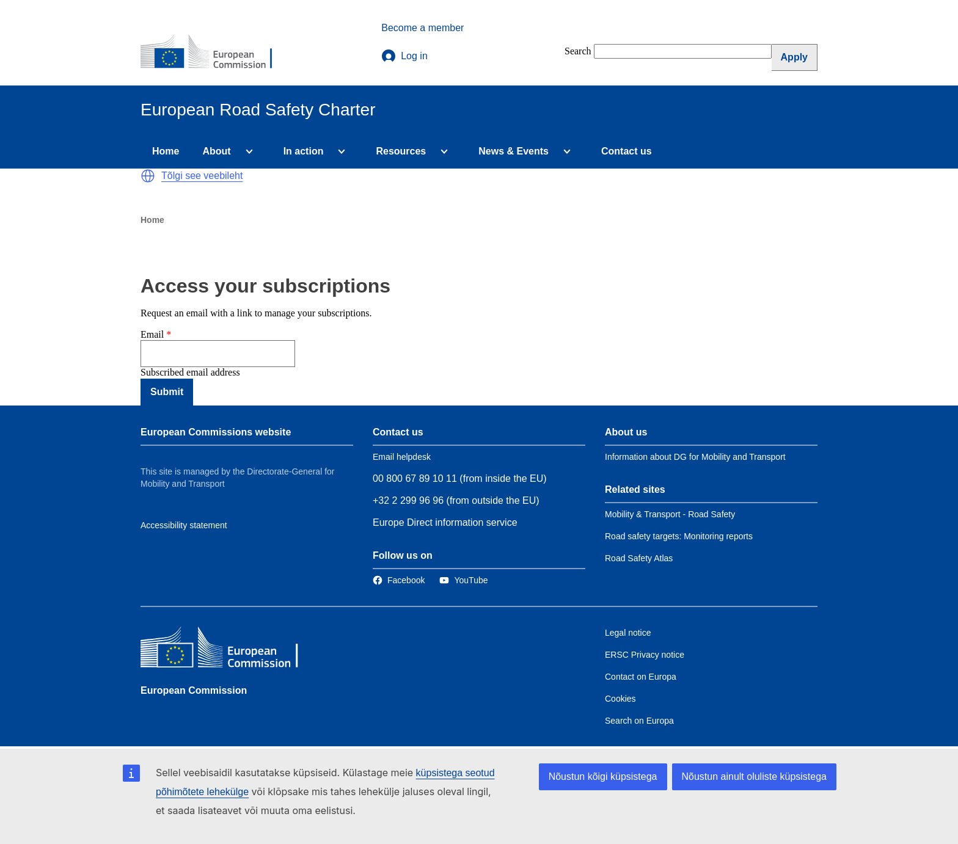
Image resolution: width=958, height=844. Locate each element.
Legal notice (628, 633)
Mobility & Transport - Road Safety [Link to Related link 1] (670, 514)
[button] (148, 176)
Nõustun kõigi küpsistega (603, 776)
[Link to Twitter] (463, 580)
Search (578, 51)
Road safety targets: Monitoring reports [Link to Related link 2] (679, 536)
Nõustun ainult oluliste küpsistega (754, 776)
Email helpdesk (402, 457)
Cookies (620, 699)
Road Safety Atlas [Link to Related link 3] (639, 558)
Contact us (626, 151)
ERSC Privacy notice (644, 655)
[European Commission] (214, 52)
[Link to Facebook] (399, 580)
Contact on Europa (640, 677)
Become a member (422, 28)
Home (165, 151)
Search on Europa (639, 721)
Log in (404, 56)
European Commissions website (216, 432)
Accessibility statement (184, 525)
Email (152, 334)
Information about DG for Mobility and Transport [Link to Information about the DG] (695, 457)
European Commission (194, 690)
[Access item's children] (247, 151)
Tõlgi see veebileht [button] (202, 175)
